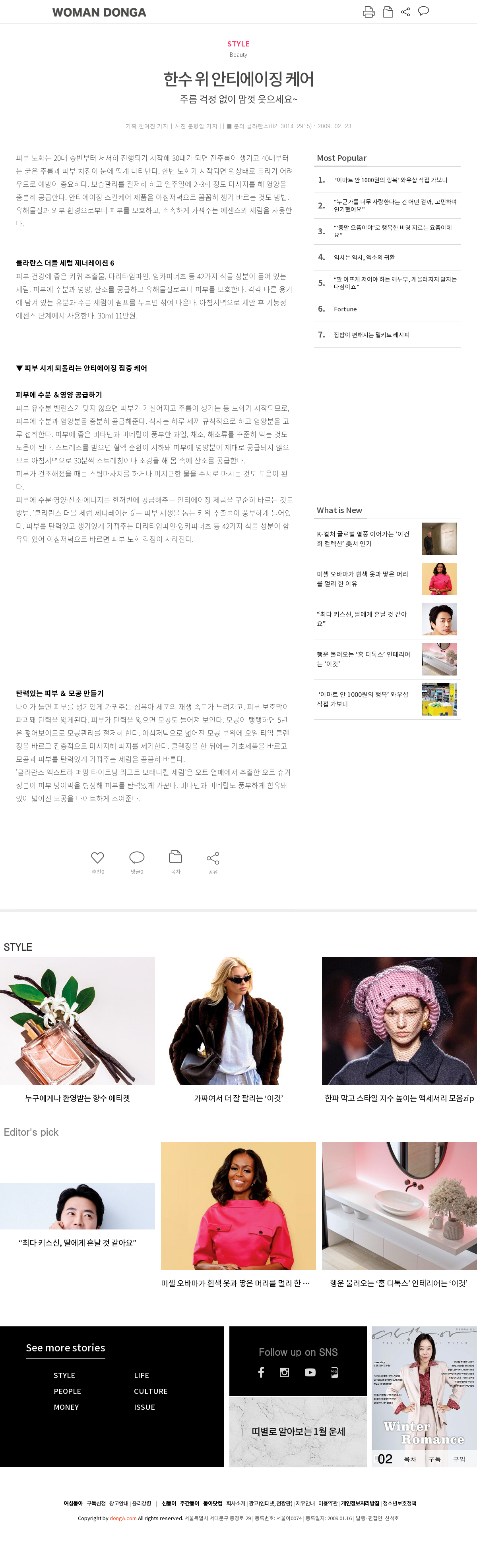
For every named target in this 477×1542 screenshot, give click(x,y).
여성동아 (73, 1503)
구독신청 (96, 1503)
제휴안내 (305, 1503)
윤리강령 (141, 1503)
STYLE (238, 43)
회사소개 (235, 1503)
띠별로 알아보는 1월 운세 (298, 1432)
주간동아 (189, 1503)
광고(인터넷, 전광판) (270, 1503)
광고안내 (118, 1503)
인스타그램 (284, 1372)
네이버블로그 (335, 1372)
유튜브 (310, 1372)
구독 (434, 1459)
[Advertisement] (133, 614)
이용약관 (327, 1503)
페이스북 (261, 1372)
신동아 (169, 1503)
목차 (409, 1459)
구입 (459, 1459)
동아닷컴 (212, 1503)
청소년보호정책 (399, 1503)
